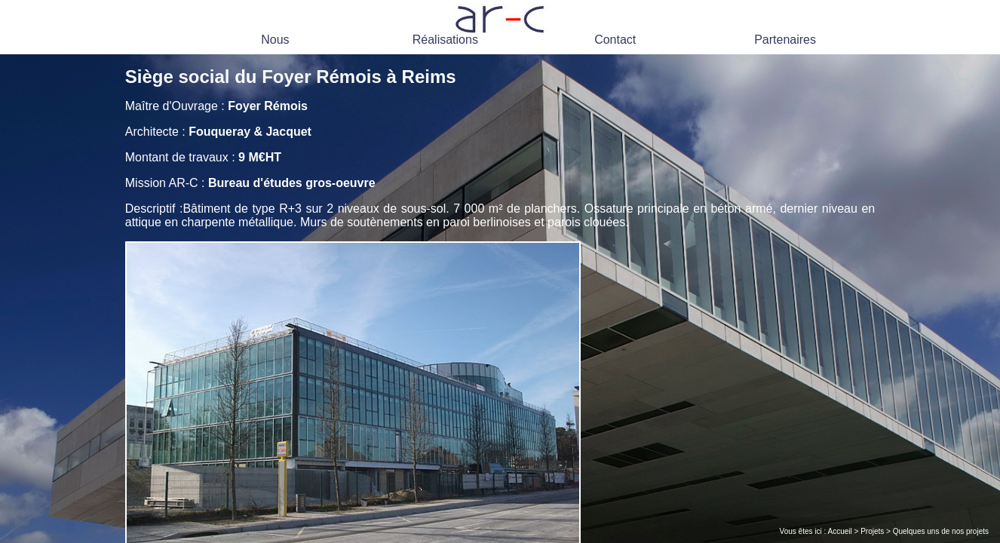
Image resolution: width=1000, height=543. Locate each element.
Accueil (840, 531)
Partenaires (785, 39)
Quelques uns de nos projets (941, 531)
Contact (615, 39)
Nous (275, 39)
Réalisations (445, 39)
